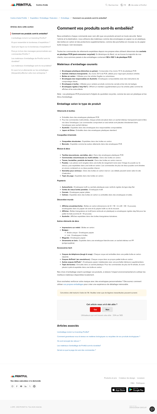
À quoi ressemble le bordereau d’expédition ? (30, 42)
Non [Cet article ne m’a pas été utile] (107, 309)
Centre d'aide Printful (18, 18)
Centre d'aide (42, 5)
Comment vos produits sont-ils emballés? (30, 33)
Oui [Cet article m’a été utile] (95, 309)
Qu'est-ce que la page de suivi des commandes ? (76, 350)
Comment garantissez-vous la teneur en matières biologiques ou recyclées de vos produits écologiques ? (98, 336)
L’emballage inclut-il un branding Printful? (28, 38)
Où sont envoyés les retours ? (68, 341)
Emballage (65, 18)
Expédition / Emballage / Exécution (43, 18)
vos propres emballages (73, 284)
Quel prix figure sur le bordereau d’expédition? (31, 47)
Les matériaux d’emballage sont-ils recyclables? (31, 66)
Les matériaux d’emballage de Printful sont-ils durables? (79, 345)
